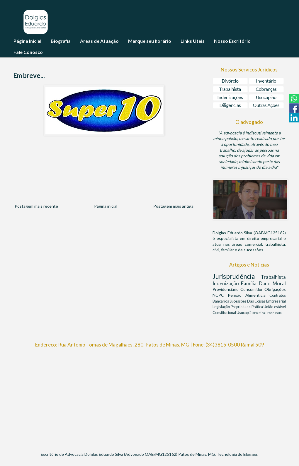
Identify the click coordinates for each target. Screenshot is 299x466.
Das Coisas (256, 301)
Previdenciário (226, 289)
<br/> (149, 397)
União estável (275, 307)
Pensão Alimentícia (248, 295)
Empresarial (276, 301)
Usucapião (245, 312)
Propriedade (241, 307)
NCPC (220, 295)
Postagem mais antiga (173, 206)
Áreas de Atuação (99, 41)
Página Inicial (27, 41)
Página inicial (105, 206)
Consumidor (252, 289)
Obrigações (275, 289)
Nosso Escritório (232, 41)
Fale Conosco (28, 52)
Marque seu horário (149, 41)
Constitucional (225, 312)
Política (260, 313)
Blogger (250, 454)
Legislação (222, 307)
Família (250, 283)
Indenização (227, 283)
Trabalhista (273, 277)
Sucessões (238, 301)
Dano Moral (272, 283)
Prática (258, 307)
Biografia (61, 41)
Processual (274, 313)
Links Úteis (193, 41)
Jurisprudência (237, 276)
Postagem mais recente (36, 206)
